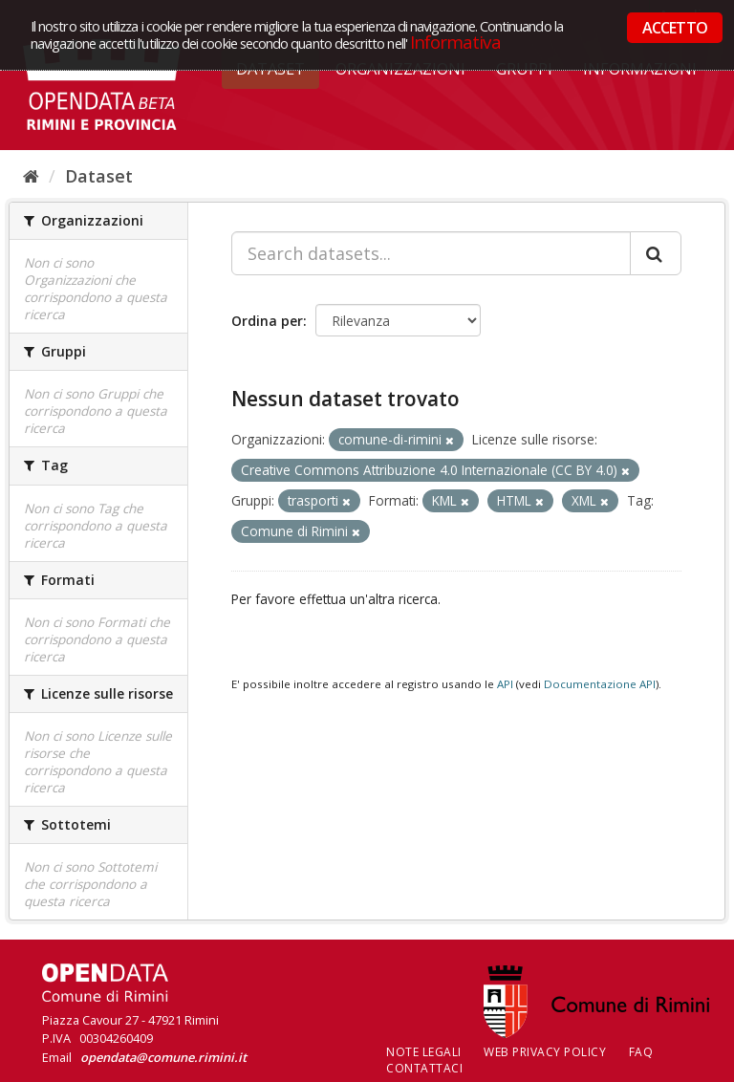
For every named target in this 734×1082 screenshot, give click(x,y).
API (505, 684)
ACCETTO (674, 27)
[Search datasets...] (431, 253)
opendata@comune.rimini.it (163, 1057)
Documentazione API (600, 684)
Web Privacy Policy (545, 1052)
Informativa (455, 42)
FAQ (641, 1052)
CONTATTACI (424, 1068)
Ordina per (267, 321)
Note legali (424, 1052)
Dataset (99, 175)
